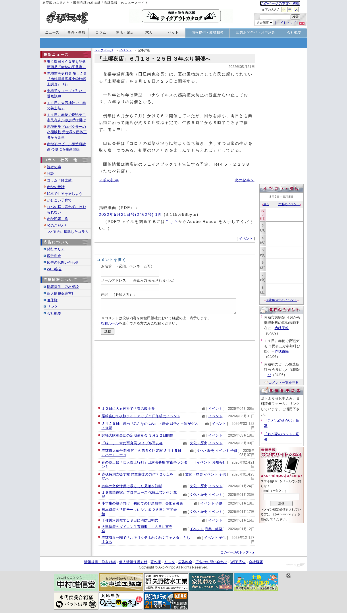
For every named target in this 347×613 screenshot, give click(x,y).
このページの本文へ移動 (280, 3)
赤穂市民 (282, 351)
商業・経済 (213, 529)
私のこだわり (57, 225)
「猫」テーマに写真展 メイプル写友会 (132, 443)
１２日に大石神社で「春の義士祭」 (130, 408)
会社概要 (54, 313)
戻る (265, 204)
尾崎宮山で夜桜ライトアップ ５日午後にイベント (141, 416)
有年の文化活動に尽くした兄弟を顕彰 (132, 486)
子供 (233, 450)
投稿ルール (110, 323)
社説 (50, 174)
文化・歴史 (198, 443)
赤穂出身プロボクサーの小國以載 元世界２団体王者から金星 (67, 132)
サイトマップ (286, 22)
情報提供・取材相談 (63, 287)
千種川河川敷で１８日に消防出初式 (130, 520)
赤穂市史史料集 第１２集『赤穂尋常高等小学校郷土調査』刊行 (67, 79)
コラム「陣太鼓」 (61, 180)
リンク (52, 307)
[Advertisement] (174, 373)
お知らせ (219, 462)
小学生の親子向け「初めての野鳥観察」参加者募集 (142, 503)
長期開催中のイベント (281, 300)
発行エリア (56, 249)
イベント (125, 50)
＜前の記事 (109, 180)
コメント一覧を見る (281, 382)
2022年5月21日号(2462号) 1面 (130, 214)
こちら (172, 221)
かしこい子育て (59, 200)
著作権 (52, 300)
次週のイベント (290, 204)
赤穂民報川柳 (57, 219)
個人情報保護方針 (61, 293)
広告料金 (54, 256)
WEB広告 (54, 269)
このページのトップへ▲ (238, 552)
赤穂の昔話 (56, 187)
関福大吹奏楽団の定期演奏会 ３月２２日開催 (137, 435)
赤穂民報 (282, 328)
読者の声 (54, 167)
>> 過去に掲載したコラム (68, 232)
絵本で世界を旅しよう (64, 193)
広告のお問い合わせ (63, 262)
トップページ (103, 50)
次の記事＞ (244, 180)
